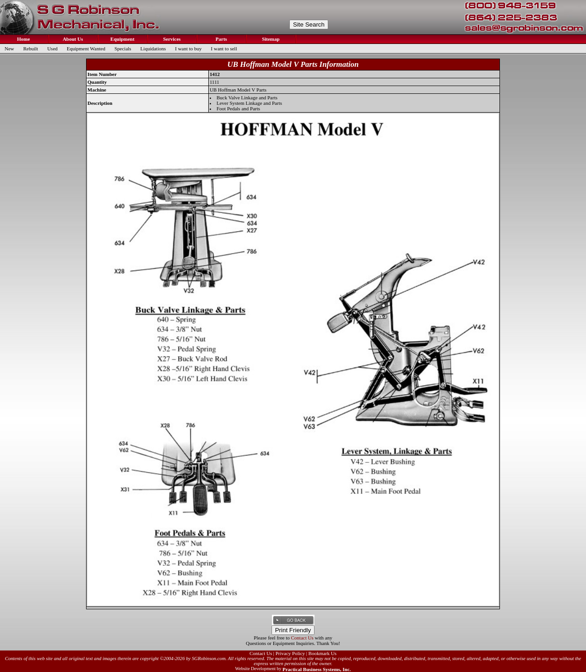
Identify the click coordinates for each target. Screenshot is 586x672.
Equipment (121, 39)
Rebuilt (30, 48)
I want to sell (224, 48)
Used (52, 48)
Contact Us (302, 637)
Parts (220, 39)
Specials (122, 48)
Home (23, 39)
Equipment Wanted (86, 48)
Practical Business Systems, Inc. (316, 669)
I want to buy (188, 48)
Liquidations (153, 48)
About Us (72, 39)
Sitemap (269, 39)
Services (171, 39)
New (9, 48)
